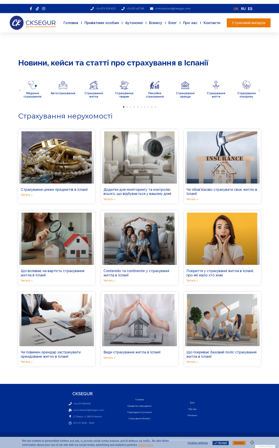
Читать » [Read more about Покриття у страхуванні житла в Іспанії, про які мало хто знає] (192, 280)
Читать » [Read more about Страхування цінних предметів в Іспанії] (27, 194)
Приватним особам (102, 23)
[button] (19, 90)
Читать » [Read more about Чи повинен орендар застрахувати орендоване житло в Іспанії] (27, 361)
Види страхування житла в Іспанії (132, 352)
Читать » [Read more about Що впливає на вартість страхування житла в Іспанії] (27, 280)
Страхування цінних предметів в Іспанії (54, 189)
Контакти (212, 23)
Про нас (190, 23)
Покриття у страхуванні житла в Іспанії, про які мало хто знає (220, 273)
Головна (71, 23)
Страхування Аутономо (139, 412)
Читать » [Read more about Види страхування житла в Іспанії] (109, 357)
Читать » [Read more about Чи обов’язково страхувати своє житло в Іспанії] (192, 199)
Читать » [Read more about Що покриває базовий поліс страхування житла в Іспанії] (192, 361)
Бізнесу (155, 23)
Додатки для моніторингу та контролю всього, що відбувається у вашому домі (137, 191)
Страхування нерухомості (65, 116)
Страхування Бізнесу (139, 419)
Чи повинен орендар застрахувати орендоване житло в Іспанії (51, 354)
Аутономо (134, 23)
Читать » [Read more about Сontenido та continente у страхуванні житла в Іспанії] (109, 280)
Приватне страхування (139, 405)
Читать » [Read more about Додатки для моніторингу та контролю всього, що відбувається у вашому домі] (109, 199)
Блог (172, 23)
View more (145, 445)
